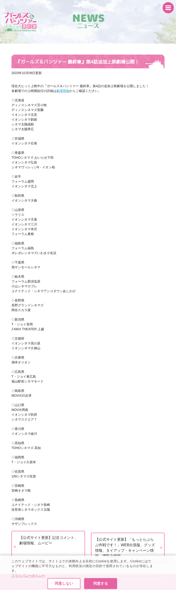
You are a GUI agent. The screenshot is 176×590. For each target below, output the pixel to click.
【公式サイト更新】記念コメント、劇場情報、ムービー (48, 540)
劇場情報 (62, 91)
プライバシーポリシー (28, 588)
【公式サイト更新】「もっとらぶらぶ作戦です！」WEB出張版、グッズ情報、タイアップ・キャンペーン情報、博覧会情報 (125, 547)
